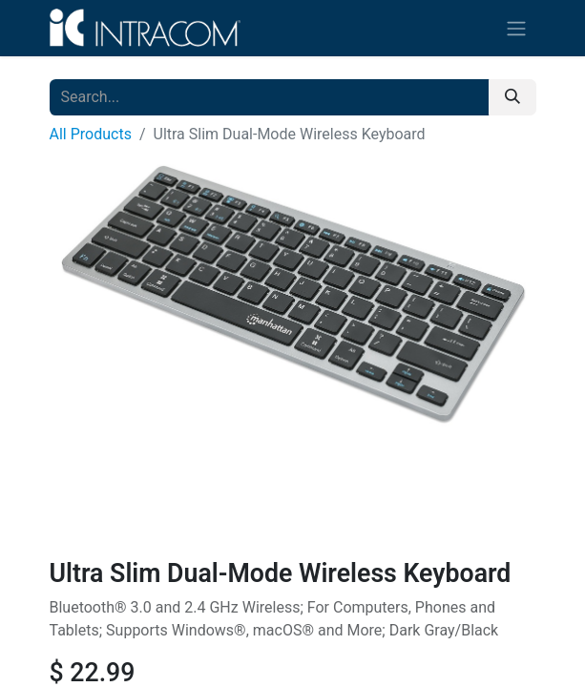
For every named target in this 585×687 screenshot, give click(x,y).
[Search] (512, 97)
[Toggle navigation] (516, 28)
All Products (91, 134)
